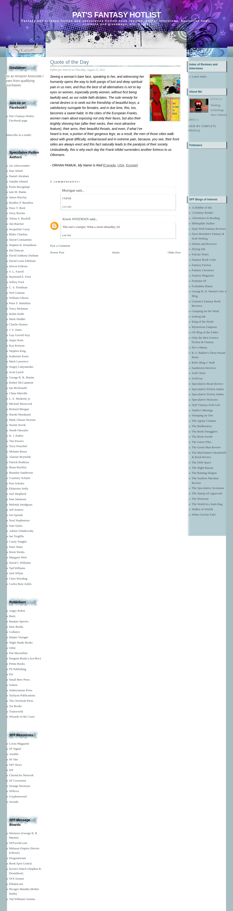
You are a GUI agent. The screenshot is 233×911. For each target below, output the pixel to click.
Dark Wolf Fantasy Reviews (209, 228)
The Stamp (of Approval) (207, 493)
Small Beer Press (19, 679)
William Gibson (18, 298)
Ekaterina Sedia (18, 488)
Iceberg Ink (199, 316)
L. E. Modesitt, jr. (20, 398)
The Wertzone (200, 498)
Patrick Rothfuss (19, 462)
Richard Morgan (19, 409)
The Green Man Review (206, 447)
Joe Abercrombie (19, 165)
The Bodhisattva (202, 426)
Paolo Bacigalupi (19, 187)
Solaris (13, 685)
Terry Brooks (17, 213)
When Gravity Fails (204, 514)
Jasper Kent (16, 340)
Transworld (16, 711)
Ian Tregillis (16, 536)
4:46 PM (66, 235)
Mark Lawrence (18, 361)
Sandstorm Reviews (204, 368)
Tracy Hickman (18, 308)
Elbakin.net (16, 884)
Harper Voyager (18, 637)
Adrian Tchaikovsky (21, 531)
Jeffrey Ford (16, 282)
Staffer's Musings (202, 410)
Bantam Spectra (18, 621)
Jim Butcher (16, 224)
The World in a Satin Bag (207, 504)
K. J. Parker (16, 435)
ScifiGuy (197, 378)
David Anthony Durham (23, 255)
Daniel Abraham (19, 176)
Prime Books (17, 663)
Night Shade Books (21, 642)
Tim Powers (16, 441)
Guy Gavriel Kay (19, 335)
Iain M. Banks (17, 192)
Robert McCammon (21, 382)
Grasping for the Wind (205, 311)
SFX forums (16, 878)
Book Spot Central (20, 863)
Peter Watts (16, 547)
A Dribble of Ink (202, 207)
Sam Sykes (15, 525)
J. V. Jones (15, 329)
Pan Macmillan (18, 653)
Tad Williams (17, 568)
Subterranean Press (20, 690)
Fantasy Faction (201, 265)
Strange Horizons (19, 786)
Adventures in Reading (206, 218)
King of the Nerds (203, 321)
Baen (12, 616)
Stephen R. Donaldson (22, 245)
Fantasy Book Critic (204, 259)
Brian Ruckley (18, 467)
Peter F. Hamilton (20, 303)
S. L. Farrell (16, 271)
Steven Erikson (18, 266)
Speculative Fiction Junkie (208, 389)
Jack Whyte (16, 573)
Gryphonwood (18, 796)
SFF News (15, 764)
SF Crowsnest (17, 780)
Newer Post (57, 252)
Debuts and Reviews (204, 244)
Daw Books (16, 626)
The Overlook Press (21, 700)
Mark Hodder (17, 319)
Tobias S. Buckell (20, 218)
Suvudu (13, 801)
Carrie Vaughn (18, 541)
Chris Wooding (18, 578)
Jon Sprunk (16, 515)
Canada (110, 165)
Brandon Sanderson (21, 472)
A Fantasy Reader (202, 212)
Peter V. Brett (17, 208)
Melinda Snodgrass (20, 504)
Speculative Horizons (205, 399)
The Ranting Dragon (204, 473)
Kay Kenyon (16, 345)
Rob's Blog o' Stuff (203, 362)
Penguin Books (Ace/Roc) (25, 658)
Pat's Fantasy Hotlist (116, 14)
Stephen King (17, 351)
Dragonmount (17, 858)
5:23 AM (66, 206)
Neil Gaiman (17, 292)
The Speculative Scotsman (208, 488)
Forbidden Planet (202, 286)
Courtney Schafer (19, 478)
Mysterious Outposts (204, 327)
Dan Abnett (16, 170)
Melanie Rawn (18, 451)
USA (120, 165)
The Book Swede (202, 436)
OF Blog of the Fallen (205, 332)
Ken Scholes (16, 483)
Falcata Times (200, 254)
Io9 (11, 770)
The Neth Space (201, 462)
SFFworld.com (18, 843)
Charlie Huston (18, 324)
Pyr (11, 674)
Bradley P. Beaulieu (21, 202)
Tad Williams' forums (22, 899)
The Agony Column (204, 420)
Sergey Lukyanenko (21, 366)
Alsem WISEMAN (75, 219)
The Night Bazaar (202, 467)
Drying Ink (198, 249)
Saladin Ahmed (18, 181)
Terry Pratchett (18, 446)
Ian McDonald (18, 388)
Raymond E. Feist (20, 276)
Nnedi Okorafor (18, 430)
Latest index (199, 76)
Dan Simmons (17, 499)
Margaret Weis (18, 557)
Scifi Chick (199, 373)
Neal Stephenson (19, 520)
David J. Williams (20, 562)
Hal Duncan (16, 250)
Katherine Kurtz (19, 356)
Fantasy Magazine (203, 275)
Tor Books (15, 706)
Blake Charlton (18, 234)
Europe (131, 165)
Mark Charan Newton (22, 420)
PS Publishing (17, 669)
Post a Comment (60, 245)
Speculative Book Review (207, 383)
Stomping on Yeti (202, 415)
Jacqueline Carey (19, 229)
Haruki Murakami (20, 414)
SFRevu (14, 791)
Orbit (12, 648)
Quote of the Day (69, 62)
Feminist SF (199, 281)
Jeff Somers (16, 509)
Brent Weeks (16, 552)
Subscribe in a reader (18, 135)
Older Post (174, 252)
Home (116, 252)
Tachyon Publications (22, 695)
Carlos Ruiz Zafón (20, 584)
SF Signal (15, 748)
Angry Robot (17, 610)
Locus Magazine (19, 743)
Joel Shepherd (17, 494)
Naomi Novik (17, 425)
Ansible (13, 754)
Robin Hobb (16, 314)
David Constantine (20, 239)
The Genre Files (201, 442)
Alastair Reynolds (20, 457)
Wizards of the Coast (21, 716)
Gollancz (14, 632)
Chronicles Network (21, 775)
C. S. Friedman (18, 287)
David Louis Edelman (22, 261)
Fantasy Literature (203, 270)
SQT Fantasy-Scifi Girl (206, 405)
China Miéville (18, 393)
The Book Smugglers (205, 431)
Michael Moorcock (20, 403)
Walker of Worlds (202, 509)
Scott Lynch (16, 372)
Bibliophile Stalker (203, 223)
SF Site (13, 759)
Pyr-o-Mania (199, 347)
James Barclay (18, 197)
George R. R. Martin (21, 377)
